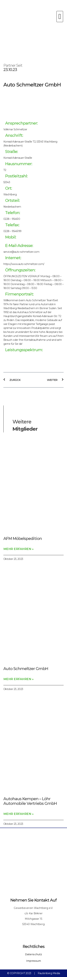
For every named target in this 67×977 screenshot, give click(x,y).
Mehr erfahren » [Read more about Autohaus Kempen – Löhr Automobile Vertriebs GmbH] (18, 814)
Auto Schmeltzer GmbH (25, 668)
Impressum (33, 960)
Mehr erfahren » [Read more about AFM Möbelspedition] (18, 549)
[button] (59, 16)
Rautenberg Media (49, 973)
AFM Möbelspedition (22, 538)
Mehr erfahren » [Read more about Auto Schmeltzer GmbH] (18, 679)
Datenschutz (33, 954)
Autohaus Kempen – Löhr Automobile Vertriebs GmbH (30, 801)
